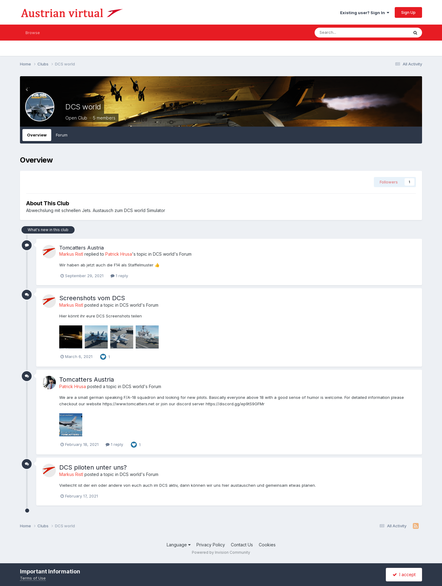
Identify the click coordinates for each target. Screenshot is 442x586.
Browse (32, 32)
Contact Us (242, 544)
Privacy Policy (210, 544)
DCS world (83, 106)
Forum (62, 134)
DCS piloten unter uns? (93, 467)
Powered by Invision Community (221, 552)
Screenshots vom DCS (92, 298)
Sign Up (408, 12)
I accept (404, 574)
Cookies (267, 544)
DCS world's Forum (172, 254)
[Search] (347, 32)
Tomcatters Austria (81, 248)
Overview (37, 134)
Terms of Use (33, 578)
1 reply (119, 275)
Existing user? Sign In (364, 12)
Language (179, 544)
